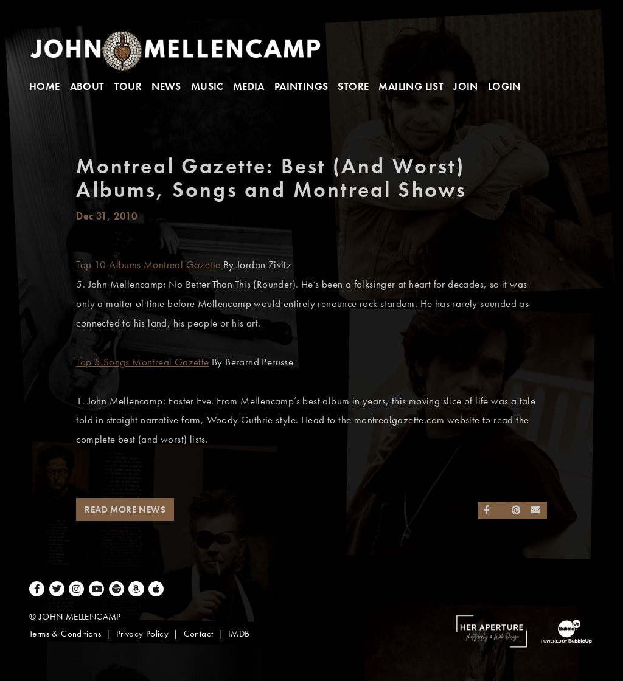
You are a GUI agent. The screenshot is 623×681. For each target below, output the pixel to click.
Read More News (125, 509)
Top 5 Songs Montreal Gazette (142, 362)
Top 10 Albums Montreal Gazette (148, 264)
